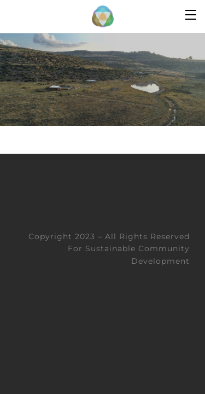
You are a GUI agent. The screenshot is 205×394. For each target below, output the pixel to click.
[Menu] (191, 13)
